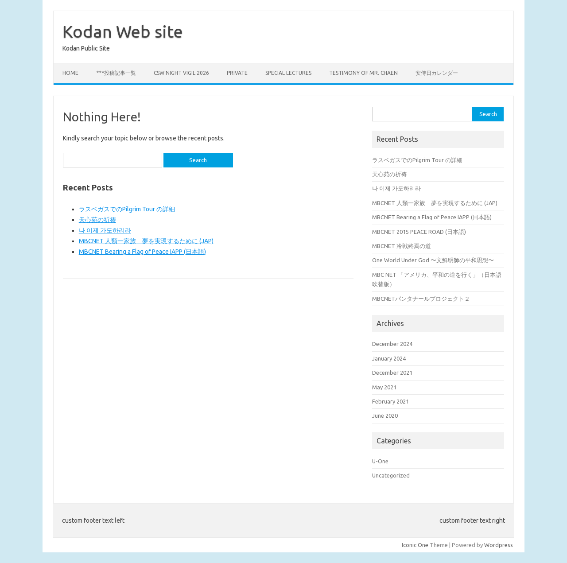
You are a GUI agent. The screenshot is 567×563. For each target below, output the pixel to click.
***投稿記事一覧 (116, 73)
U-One (380, 461)
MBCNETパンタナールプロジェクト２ (421, 298)
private (237, 73)
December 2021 (392, 372)
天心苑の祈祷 (97, 219)
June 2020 (385, 415)
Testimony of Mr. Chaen (363, 73)
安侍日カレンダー (437, 73)
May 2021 (384, 387)
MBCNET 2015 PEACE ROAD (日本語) (419, 232)
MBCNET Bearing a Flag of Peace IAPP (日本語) (142, 251)
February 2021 (390, 401)
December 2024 (392, 344)
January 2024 (389, 358)
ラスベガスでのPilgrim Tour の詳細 (127, 209)
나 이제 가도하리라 (105, 230)
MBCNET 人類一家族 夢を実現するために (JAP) (146, 241)
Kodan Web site (122, 31)
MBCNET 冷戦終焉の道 (401, 246)
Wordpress (498, 545)
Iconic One (415, 545)
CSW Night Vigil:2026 (181, 73)
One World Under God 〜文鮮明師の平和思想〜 (433, 260)
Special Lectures (288, 73)
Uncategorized (391, 475)
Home (70, 73)
